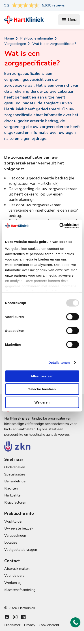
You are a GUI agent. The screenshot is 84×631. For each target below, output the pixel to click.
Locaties (10, 542)
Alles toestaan (42, 376)
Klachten (11, 488)
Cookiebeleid (49, 625)
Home (9, 38)
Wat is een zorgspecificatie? (54, 43)
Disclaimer (12, 625)
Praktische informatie (36, 38)
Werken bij (12, 582)
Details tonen (59, 362)
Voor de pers (14, 575)
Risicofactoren (15, 502)
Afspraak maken (17, 568)
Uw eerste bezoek (18, 528)
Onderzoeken (14, 467)
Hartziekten (13, 495)
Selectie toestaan (42, 389)
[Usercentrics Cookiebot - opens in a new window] (60, 226)
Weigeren (42, 402)
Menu (69, 19)
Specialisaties (15, 474)
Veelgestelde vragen (20, 549)
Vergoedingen (15, 43)
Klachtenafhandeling (19, 589)
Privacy (29, 625)
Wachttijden (13, 521)
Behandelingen (15, 481)
